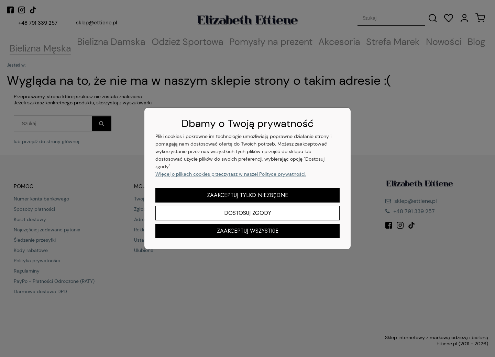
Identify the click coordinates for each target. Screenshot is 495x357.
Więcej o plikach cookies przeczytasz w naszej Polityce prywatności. (230, 174)
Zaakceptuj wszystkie (247, 231)
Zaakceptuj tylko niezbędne (247, 195)
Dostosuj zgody (247, 213)
